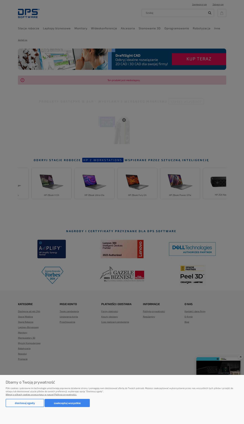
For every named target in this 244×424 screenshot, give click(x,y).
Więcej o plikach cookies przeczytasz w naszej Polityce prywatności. (41, 394)
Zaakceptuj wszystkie (67, 403)
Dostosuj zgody (25, 403)
